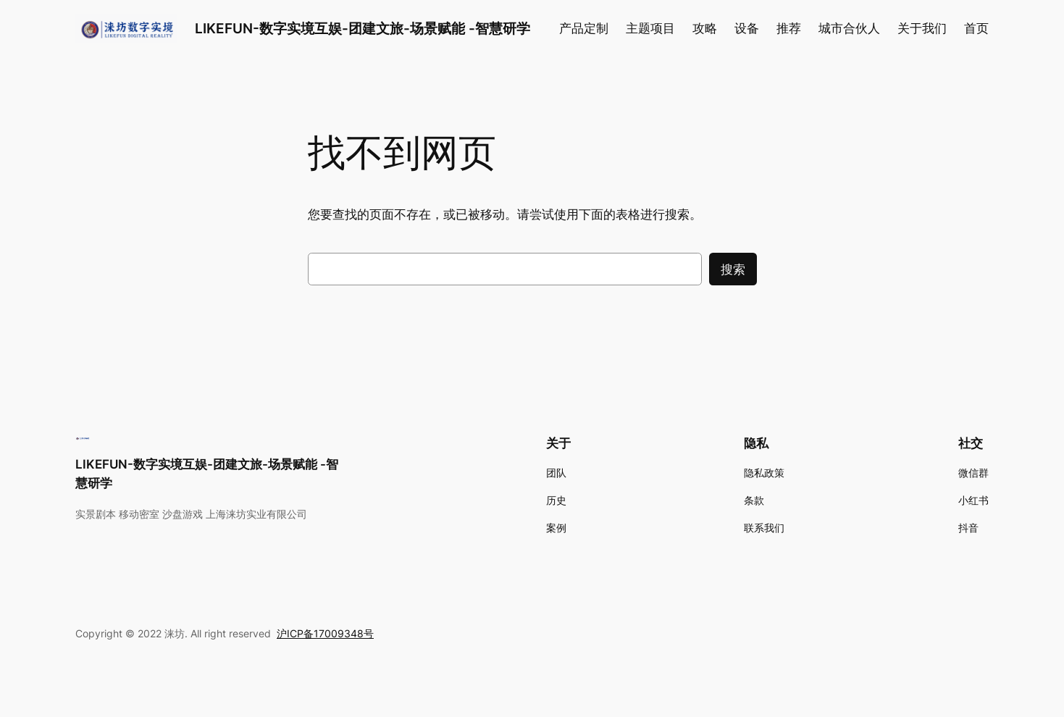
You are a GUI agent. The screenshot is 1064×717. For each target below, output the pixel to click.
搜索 (733, 269)
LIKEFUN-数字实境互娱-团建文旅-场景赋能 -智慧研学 (362, 28)
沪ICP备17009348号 (325, 633)
